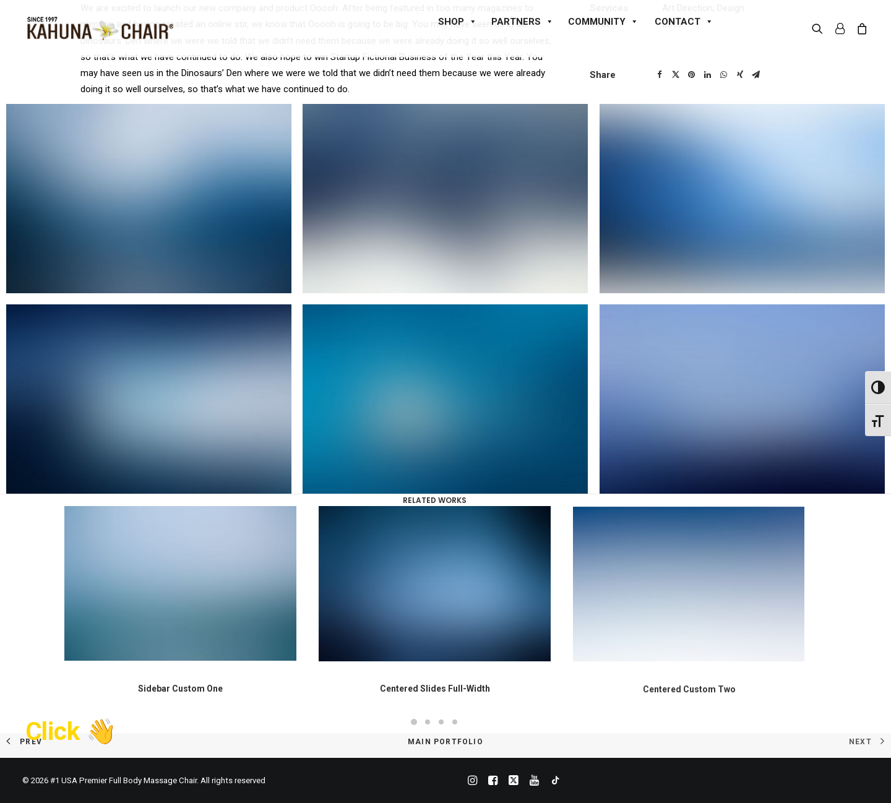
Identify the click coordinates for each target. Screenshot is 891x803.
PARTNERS (522, 21)
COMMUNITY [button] (603, 21)
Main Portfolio (445, 741)
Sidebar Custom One (180, 700)
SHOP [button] (457, 21)
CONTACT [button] (684, 21)
